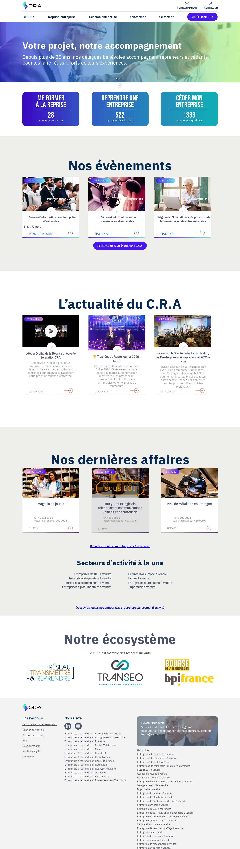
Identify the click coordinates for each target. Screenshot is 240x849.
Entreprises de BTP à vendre (93, 574)
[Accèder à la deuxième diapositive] (120, 241)
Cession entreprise (103, 17)
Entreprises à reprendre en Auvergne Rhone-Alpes (92, 733)
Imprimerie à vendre (142, 587)
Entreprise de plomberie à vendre (155, 797)
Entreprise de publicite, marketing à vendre (161, 800)
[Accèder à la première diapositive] (107, 241)
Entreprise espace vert (149, 832)
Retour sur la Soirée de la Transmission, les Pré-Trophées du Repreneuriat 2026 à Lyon (183, 357)
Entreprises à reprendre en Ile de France (87, 756)
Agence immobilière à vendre (153, 777)
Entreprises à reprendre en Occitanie (85, 772)
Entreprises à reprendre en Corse (83, 749)
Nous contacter (31, 745)
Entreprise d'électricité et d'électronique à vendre (164, 781)
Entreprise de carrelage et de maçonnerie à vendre (165, 812)
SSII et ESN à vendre (148, 769)
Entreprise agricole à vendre (152, 804)
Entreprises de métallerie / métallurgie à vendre (164, 765)
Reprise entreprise (62, 17)
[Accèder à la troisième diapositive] (133, 241)
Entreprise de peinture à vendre (154, 793)
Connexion (28, 756)
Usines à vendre (139, 578)
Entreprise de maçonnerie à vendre (156, 843)
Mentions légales (32, 751)
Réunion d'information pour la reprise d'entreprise (51, 219)
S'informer (138, 17)
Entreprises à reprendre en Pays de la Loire (88, 776)
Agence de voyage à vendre (152, 773)
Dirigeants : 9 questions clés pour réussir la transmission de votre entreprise (183, 219)
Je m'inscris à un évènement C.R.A (120, 245)
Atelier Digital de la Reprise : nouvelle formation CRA (51, 355)
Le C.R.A (28, 17)
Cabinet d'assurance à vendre (147, 574)
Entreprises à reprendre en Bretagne (85, 741)
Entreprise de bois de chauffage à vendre (160, 828)
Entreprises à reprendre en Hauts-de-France (89, 760)
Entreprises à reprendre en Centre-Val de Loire (90, 745)
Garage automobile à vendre (153, 785)
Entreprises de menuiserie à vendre (88, 583)
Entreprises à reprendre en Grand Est (85, 752)
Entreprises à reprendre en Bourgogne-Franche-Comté (95, 737)
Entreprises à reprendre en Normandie (86, 764)
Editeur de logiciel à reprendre (154, 808)
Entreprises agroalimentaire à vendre (87, 587)
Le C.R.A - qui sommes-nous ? (39, 724)
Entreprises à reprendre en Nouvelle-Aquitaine (90, 768)
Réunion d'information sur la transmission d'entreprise (117, 219)
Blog (24, 740)
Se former (166, 17)
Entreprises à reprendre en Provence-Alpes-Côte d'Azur (95, 780)
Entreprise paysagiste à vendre (154, 839)
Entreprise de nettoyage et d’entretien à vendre (163, 816)
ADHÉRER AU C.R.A (202, 17)
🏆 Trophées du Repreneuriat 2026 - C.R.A (117, 359)
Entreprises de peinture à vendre (90, 578)
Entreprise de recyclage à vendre (155, 836)
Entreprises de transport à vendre (150, 583)
